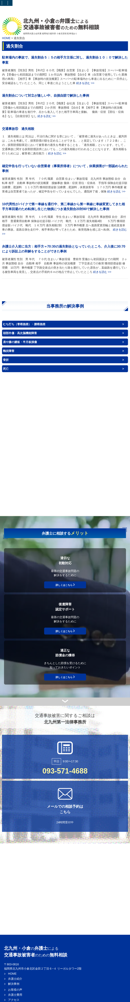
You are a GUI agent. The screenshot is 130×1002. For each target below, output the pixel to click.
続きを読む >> (85, 83)
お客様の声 (15, 989)
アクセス (13, 999)
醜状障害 (8, 351)
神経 (92, 471)
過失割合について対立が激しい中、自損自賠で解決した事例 (45, 95)
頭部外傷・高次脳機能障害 (20, 333)
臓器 (89, 456)
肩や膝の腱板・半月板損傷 (20, 342)
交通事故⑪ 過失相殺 (18, 128)
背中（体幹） (98, 437)
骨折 (6, 359)
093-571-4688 (64, 771)
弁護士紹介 (15, 978)
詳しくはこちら (64, 585)
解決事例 (13, 983)
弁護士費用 (15, 994)
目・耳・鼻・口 (96, 420)
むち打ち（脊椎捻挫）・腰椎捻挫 (24, 324)
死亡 (6, 368)
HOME (6, 38)
